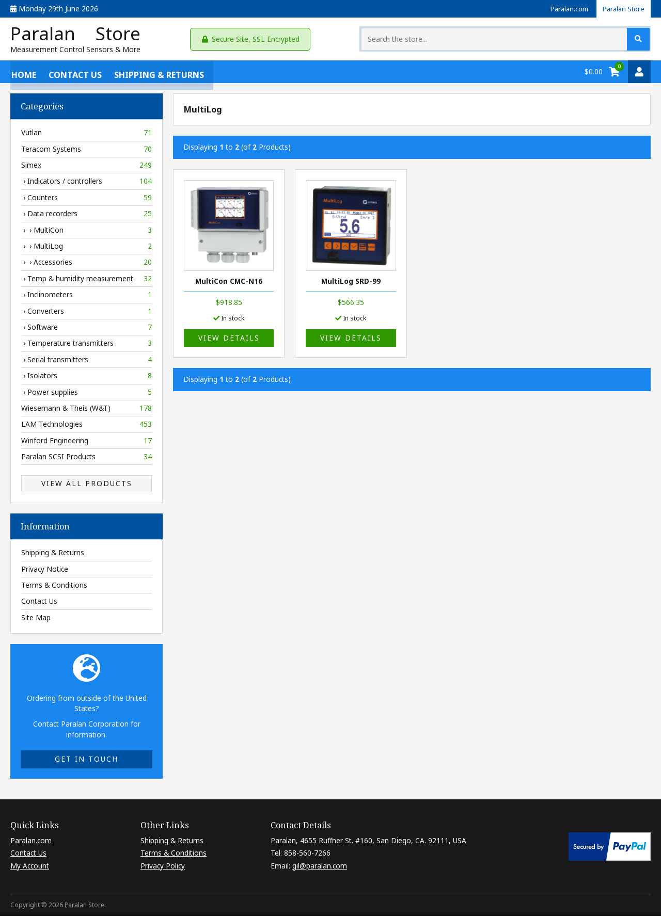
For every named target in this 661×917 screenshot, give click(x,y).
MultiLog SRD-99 (351, 283)
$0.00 (594, 73)
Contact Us (74, 73)
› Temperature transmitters (86, 345)
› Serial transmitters (86, 361)
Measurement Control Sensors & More (75, 51)
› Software (86, 329)
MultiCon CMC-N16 (228, 283)
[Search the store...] (555, 39)
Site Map (36, 619)
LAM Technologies (86, 426)
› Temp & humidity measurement (86, 280)
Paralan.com (564, 8)
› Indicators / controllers (86, 183)
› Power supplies (86, 394)
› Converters (86, 313)
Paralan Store (621, 8)
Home (22, 73)
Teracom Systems (86, 151)
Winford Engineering (86, 442)
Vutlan (86, 135)
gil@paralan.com (319, 867)
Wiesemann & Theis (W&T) (86, 410)
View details (229, 340)
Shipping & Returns (158, 73)
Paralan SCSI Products (86, 459)
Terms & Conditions (54, 587)
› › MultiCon (86, 232)
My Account (29, 867)
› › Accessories (86, 264)
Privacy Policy (162, 867)
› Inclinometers (86, 297)
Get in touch (86, 761)
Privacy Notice (44, 570)
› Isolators (86, 378)
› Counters (86, 199)
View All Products (86, 485)
